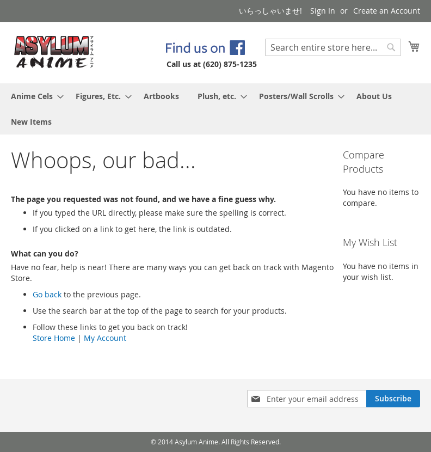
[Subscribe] (393, 398)
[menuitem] (34, 96)
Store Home (54, 338)
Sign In (322, 10)
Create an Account (386, 10)
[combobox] (333, 47)
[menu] (215, 109)
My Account (105, 338)
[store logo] (54, 52)
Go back (47, 294)
